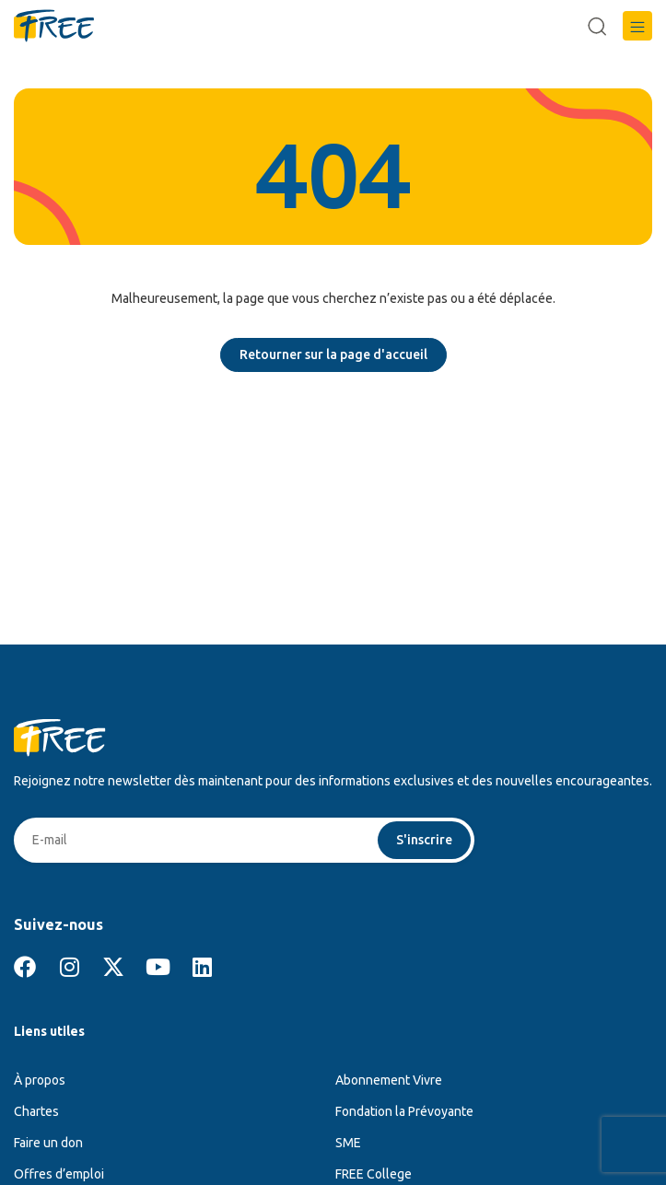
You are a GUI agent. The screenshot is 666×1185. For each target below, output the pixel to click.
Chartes (36, 1111)
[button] (637, 26)
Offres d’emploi (59, 1174)
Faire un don (48, 1142)
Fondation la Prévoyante (404, 1111)
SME (348, 1142)
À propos (39, 1080)
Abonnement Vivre (388, 1080)
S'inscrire (424, 839)
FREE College (373, 1174)
